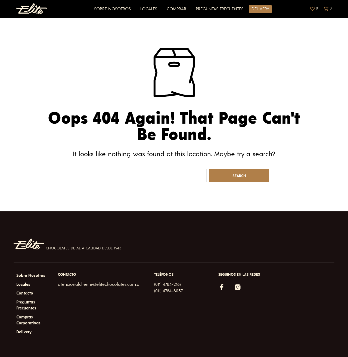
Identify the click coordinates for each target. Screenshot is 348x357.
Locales (148, 9)
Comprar (176, 9)
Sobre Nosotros (112, 9)
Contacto (24, 293)
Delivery (260, 9)
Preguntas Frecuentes (219, 9)
